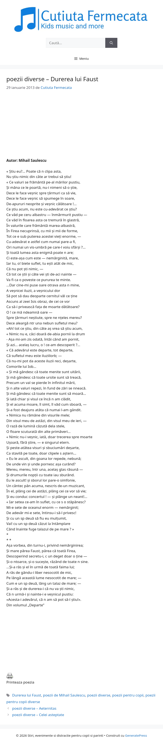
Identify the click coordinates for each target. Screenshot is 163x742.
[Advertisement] (81, 128)
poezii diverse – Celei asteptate (38, 714)
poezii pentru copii (128, 695)
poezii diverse (98, 695)
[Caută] (111, 43)
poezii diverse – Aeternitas (34, 708)
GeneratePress (136, 735)
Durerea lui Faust (26, 695)
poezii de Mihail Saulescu (64, 695)
